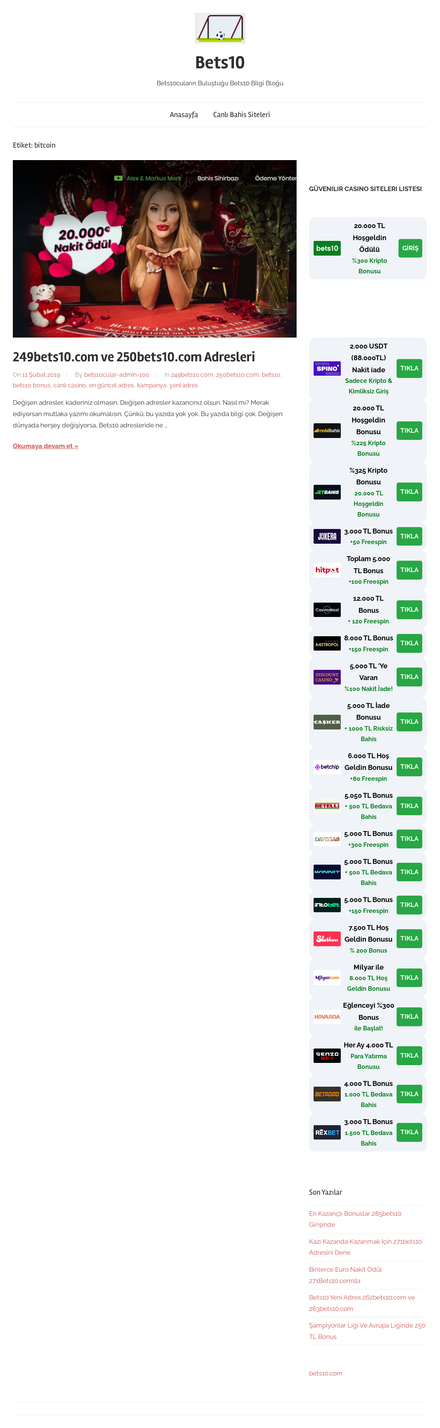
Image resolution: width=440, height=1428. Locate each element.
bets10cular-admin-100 (116, 374)
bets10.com (326, 1373)
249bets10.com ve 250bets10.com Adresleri (134, 357)
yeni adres (183, 385)
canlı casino (70, 385)
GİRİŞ (410, 248)
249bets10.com (192, 374)
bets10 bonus (32, 385)
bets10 (271, 374)
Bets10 (220, 62)
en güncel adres (111, 385)
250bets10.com (237, 374)
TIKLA (409, 368)
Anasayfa (184, 114)
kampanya (151, 385)
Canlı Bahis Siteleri (241, 114)
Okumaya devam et (43, 446)
